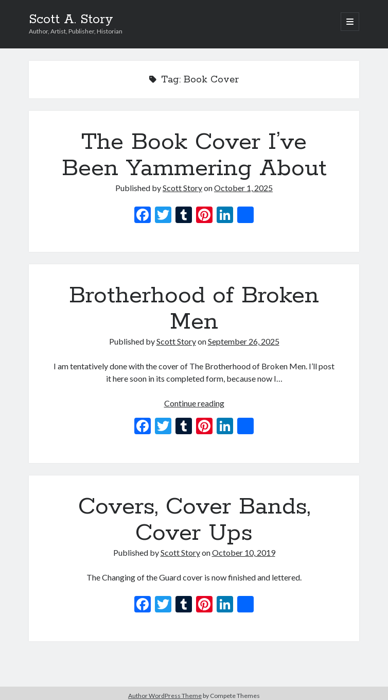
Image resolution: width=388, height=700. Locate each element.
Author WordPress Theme (165, 695)
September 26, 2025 (243, 341)
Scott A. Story (71, 19)
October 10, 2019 (243, 552)
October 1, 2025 (243, 188)
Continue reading (194, 403)
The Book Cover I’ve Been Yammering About (194, 155)
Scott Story (182, 188)
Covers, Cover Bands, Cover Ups (194, 520)
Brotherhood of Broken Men (194, 309)
